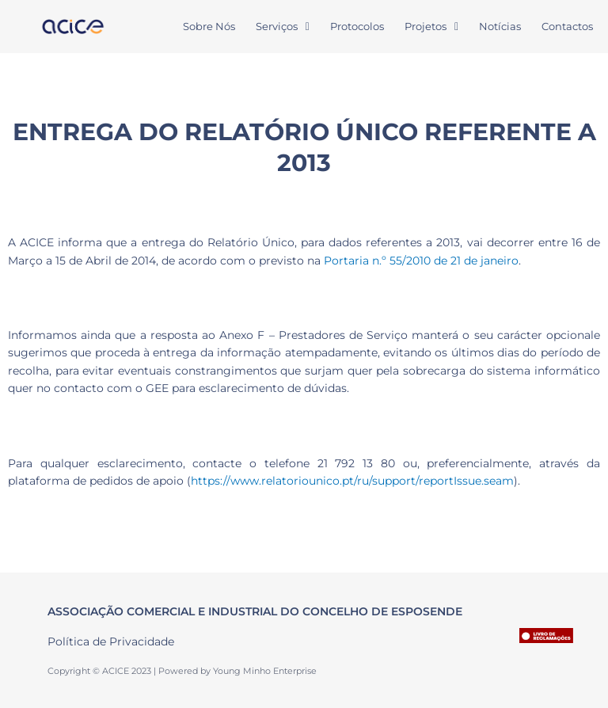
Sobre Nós (209, 26)
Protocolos (357, 26)
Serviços (283, 26)
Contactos (567, 26)
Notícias (500, 26)
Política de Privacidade (111, 641)
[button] (282, 26)
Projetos (431, 26)
